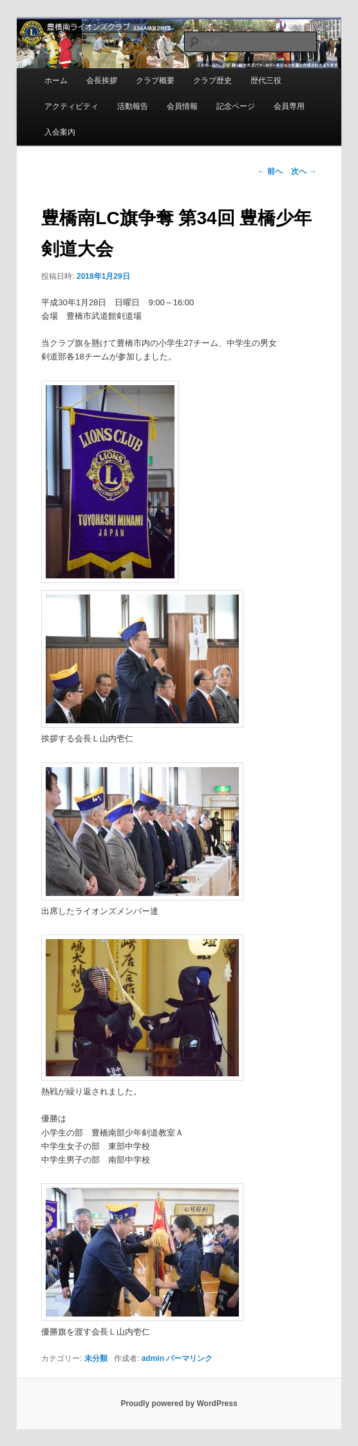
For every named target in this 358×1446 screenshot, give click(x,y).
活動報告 (132, 106)
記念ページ (235, 106)
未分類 (96, 1358)
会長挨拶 (101, 80)
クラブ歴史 (212, 80)
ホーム (56, 80)
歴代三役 (265, 80)
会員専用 (289, 106)
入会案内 (59, 132)
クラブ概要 (155, 80)
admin (153, 1358)
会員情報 (182, 106)
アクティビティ (71, 106)
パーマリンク (189, 1358)
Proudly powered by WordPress (178, 1403)
